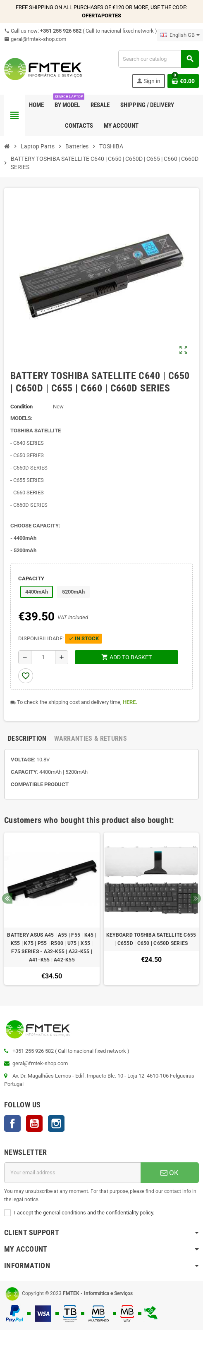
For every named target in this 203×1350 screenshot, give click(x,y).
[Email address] (72, 1172)
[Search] (158, 59)
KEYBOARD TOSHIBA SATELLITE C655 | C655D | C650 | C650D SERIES (151, 939)
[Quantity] (43, 657)
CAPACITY (31, 578)
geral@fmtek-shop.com (35, 39)
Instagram (56, 1123)
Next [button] (196, 898)
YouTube (34, 1123)
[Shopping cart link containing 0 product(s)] (183, 81)
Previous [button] (7, 898)
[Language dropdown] (180, 35)
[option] (52, 908)
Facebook (12, 1123)
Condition (21, 406)
